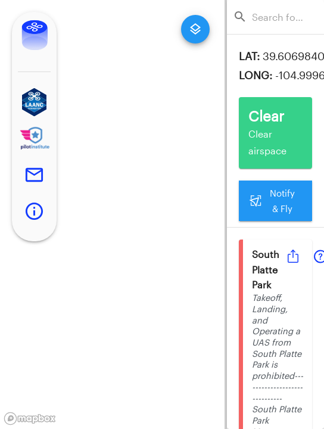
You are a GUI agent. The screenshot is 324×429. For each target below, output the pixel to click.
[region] (112, 214)
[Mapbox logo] (30, 418)
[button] (34, 102)
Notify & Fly (275, 201)
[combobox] (279, 17)
